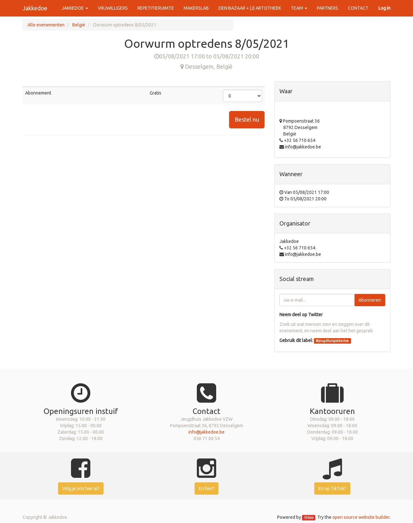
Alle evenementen (46, 24)
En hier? (206, 488)
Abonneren (369, 300)
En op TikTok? (332, 488)
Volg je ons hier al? (80, 488)
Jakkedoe (35, 8)
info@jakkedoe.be (206, 432)
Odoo (308, 517)
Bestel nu (247, 119)
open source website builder (360, 517)
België (78, 24)
